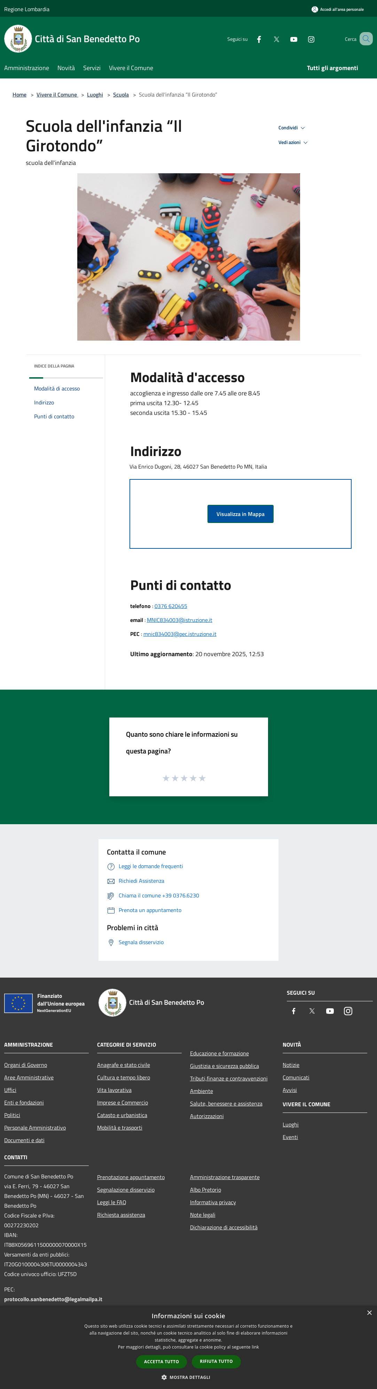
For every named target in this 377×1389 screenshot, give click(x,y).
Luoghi (95, 94)
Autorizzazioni (207, 1116)
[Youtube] (285, 38)
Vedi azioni (294, 142)
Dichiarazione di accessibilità (224, 1227)
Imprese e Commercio (122, 1102)
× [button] (369, 1313)
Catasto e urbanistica (122, 1115)
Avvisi (290, 1090)
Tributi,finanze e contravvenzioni (229, 1078)
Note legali (202, 1214)
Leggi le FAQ (111, 1202)
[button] (189, 1377)
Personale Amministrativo (35, 1127)
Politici (12, 1115)
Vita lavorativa (114, 1090)
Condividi (292, 128)
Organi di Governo (25, 1065)
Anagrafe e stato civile (123, 1065)
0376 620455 (171, 606)
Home (19, 94)
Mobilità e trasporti (119, 1127)
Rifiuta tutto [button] (216, 1361)
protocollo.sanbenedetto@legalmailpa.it (53, 1299)
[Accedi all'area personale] (338, 9)
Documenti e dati (24, 1140)
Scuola (121, 94)
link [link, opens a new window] (255, 1347)
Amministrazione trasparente (225, 1177)
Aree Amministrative (29, 1077)
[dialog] (188, 1347)
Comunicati (296, 1077)
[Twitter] (268, 38)
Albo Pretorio (205, 1189)
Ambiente (201, 1091)
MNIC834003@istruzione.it (179, 620)
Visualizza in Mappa (241, 514)
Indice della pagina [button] (54, 366)
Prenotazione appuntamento (131, 1177)
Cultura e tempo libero (123, 1077)
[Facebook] (250, 38)
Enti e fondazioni (24, 1102)
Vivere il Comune (57, 94)
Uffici (10, 1090)
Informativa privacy (213, 1202)
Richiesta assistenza (121, 1214)
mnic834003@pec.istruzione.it (180, 634)
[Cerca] (364, 38)
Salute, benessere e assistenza (226, 1103)
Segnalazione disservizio (126, 1189)
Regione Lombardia (26, 9)
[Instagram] (302, 38)
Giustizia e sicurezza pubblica (224, 1066)
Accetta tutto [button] (161, 1362)
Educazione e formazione (219, 1053)
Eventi (290, 1137)
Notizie (291, 1065)
